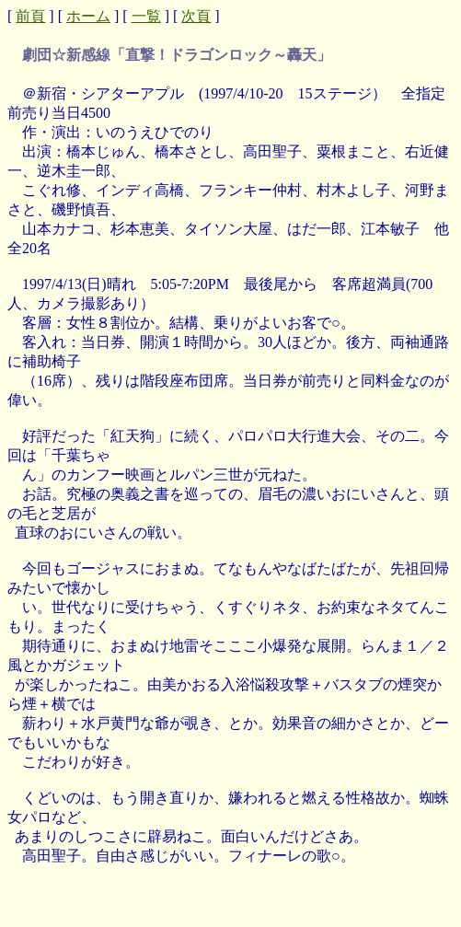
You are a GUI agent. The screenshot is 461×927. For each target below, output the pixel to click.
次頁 (196, 16)
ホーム (88, 16)
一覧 (146, 16)
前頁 (30, 16)
